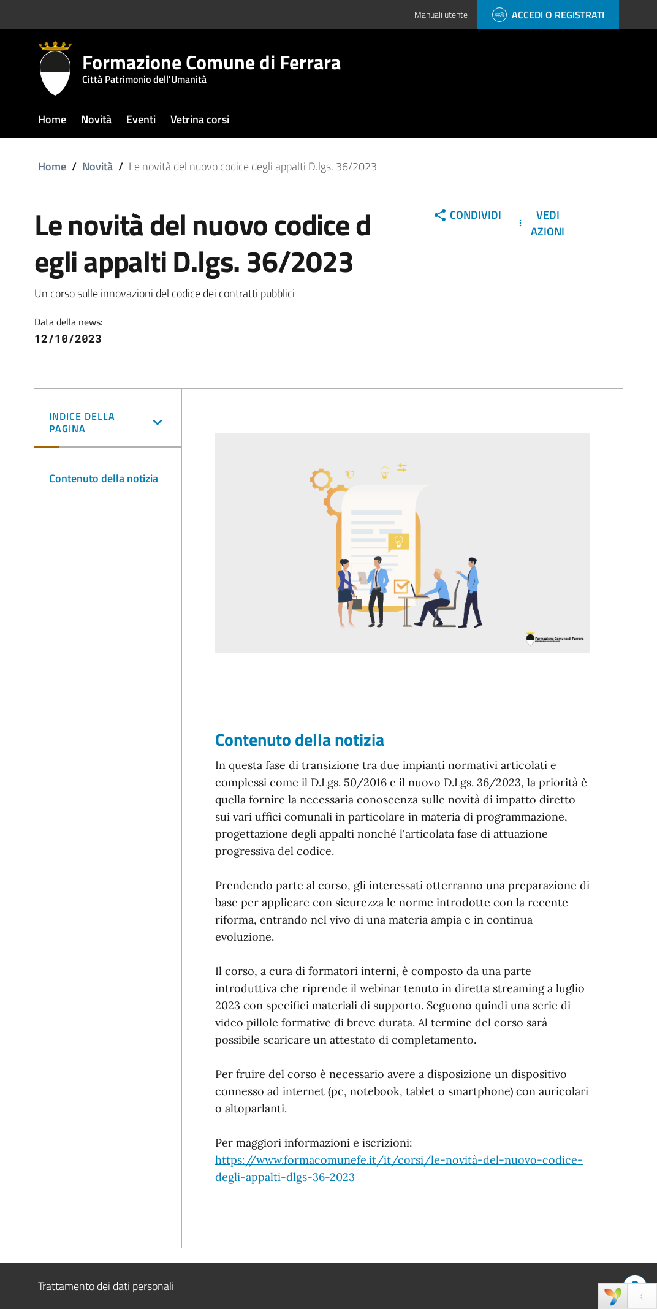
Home (52, 166)
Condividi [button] (467, 215)
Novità (97, 166)
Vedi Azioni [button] (539, 223)
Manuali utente (441, 14)
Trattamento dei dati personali (106, 1286)
